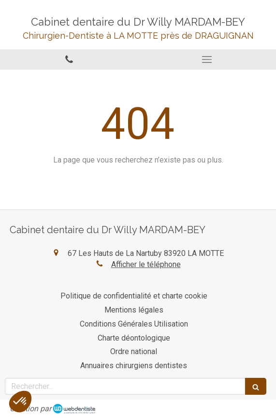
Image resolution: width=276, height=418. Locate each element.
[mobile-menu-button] (207, 59)
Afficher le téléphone (146, 264)
